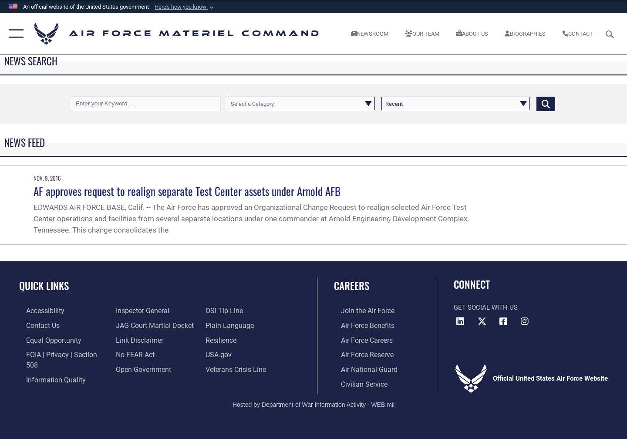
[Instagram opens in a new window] (524, 321)
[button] (185, 7)
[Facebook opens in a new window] (503, 321)
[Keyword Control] (146, 103)
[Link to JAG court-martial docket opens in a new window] (151, 325)
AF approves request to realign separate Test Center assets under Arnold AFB (187, 191)
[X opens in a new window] (482, 321)
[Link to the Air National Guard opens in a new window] (361, 367)
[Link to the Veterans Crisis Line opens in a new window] (237, 367)
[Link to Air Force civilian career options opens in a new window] (356, 382)
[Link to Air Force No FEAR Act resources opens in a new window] (133, 354)
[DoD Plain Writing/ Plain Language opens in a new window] (230, 325)
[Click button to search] (545, 103)
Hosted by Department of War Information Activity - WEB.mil (313, 402)
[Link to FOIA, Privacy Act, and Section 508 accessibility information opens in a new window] (59, 354)
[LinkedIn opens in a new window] (460, 321)
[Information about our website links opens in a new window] (136, 339)
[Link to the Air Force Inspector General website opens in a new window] (139, 310)
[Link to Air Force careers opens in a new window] (359, 339)
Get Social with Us (486, 307)
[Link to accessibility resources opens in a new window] (38, 310)
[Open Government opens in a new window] (139, 367)
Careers (351, 285)
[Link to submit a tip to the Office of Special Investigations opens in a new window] (225, 310)
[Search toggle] (611, 33)
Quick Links (44, 285)
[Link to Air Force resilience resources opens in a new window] (223, 339)
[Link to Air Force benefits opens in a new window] (360, 325)
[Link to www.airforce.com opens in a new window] (360, 310)
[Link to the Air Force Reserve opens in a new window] (359, 354)
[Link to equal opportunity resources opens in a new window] (45, 339)
